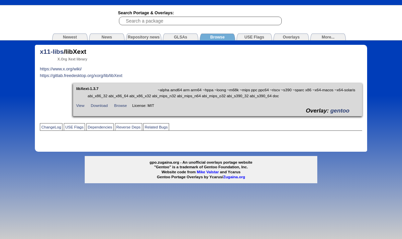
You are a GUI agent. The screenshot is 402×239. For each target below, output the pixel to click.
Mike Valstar (208, 172)
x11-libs (51, 51)
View (80, 106)
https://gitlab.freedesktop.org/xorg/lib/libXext (81, 75)
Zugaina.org (234, 177)
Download (99, 106)
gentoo (340, 110)
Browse (120, 106)
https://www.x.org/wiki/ (61, 68)
